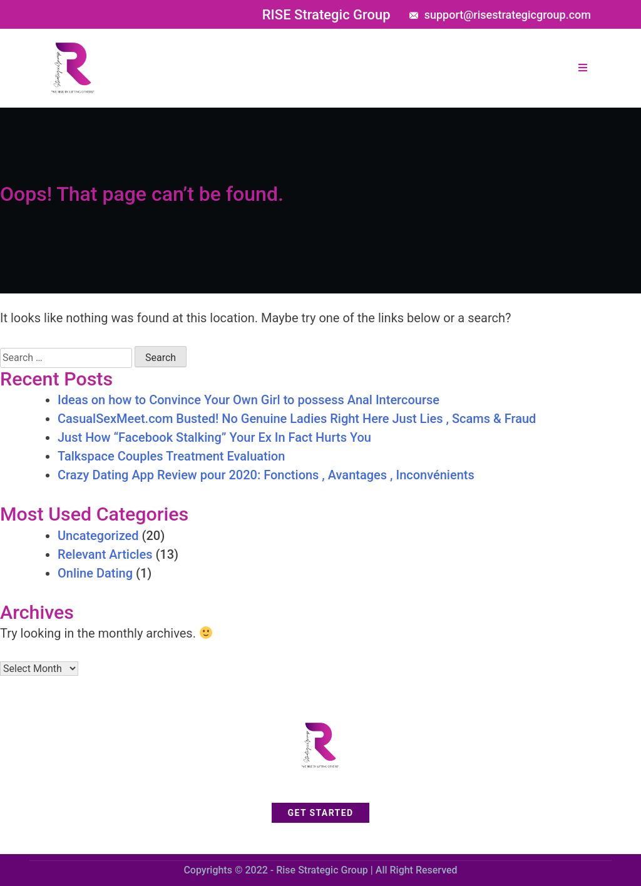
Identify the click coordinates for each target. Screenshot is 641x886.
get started (321, 813)
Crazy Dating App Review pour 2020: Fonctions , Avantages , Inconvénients (266, 474)
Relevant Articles (105, 554)
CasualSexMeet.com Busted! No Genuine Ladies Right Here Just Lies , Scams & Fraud (297, 418)
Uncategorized (98, 535)
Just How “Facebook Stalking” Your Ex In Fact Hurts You (214, 437)
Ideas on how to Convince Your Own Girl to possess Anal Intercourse (248, 399)
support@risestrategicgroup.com (507, 14)
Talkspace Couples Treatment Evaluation (171, 456)
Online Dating (95, 573)
